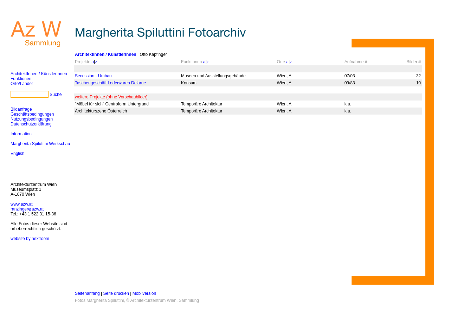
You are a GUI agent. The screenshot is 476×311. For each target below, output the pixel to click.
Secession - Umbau (93, 75)
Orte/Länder (22, 83)
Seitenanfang (87, 293)
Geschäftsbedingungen (32, 114)
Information (21, 133)
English (17, 153)
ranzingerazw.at (27, 209)
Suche (56, 94)
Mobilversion (144, 293)
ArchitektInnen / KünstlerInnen (39, 73)
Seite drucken (116, 293)
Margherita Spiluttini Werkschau (40, 143)
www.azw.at (22, 204)
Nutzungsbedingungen (32, 119)
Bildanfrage (21, 109)
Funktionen (21, 78)
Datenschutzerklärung (31, 124)
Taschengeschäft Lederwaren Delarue (110, 82)
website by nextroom (30, 238)
